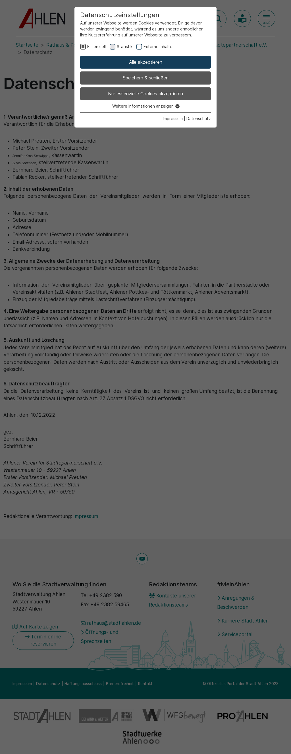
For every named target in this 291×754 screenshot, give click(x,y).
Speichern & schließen (146, 78)
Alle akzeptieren (145, 62)
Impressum (173, 118)
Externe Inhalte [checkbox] (158, 46)
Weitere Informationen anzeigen (145, 106)
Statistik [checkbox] (124, 46)
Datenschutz (198, 118)
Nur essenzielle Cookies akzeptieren (145, 93)
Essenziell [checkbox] (96, 46)
